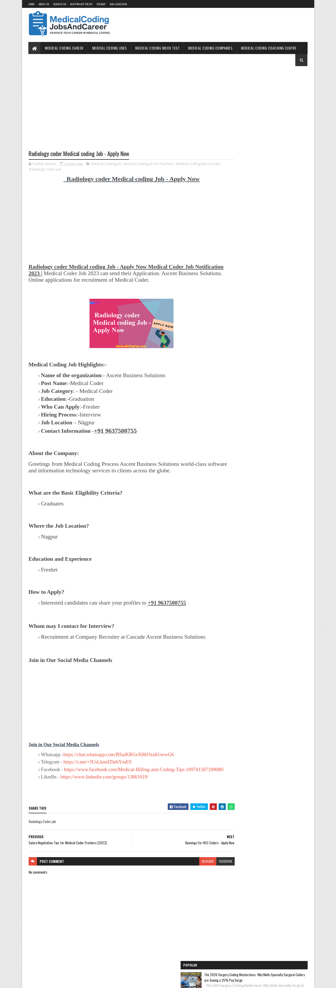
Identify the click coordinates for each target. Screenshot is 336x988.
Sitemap (101, 4)
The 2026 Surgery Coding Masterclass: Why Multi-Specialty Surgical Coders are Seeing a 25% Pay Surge (277, 92)
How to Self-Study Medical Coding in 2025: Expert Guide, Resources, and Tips (276, 189)
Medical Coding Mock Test (157, 48)
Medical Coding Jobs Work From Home (250, 261)
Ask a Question (118, 4)
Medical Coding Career (64, 48)
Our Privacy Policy (81, 4)
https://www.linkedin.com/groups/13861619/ (105, 789)
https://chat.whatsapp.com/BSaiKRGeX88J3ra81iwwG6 (118, 761)
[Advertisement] (121, 112)
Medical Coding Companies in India (247, 339)
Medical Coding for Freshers (243, 310)
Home (32, 4)
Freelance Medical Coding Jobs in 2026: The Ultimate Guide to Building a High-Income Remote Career (277, 158)
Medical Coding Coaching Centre (269, 48)
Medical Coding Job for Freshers (148, 164)
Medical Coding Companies (210, 48)
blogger (187, 874)
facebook (205, 874)
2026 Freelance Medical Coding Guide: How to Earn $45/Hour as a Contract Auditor (276, 123)
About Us (44, 4)
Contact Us (59, 4)
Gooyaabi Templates (97, 981)
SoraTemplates (53, 981)
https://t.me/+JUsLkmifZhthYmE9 (98, 769)
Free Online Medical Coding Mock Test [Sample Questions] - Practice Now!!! (265, 286)
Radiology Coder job (55, 169)
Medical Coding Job (106, 164)
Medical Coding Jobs (109, 48)
